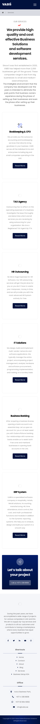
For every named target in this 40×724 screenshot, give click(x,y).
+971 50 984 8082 (20, 702)
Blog (20, 667)
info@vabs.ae (20, 707)
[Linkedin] (19, 640)
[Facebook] (8, 640)
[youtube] (25, 640)
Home (20, 657)
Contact (20, 660)
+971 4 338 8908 (20, 697)
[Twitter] (14, 640)
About (20, 664)
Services (20, 671)
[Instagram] (31, 640)
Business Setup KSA (20, 674)
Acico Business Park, (20, 691)
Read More (20, 165)
